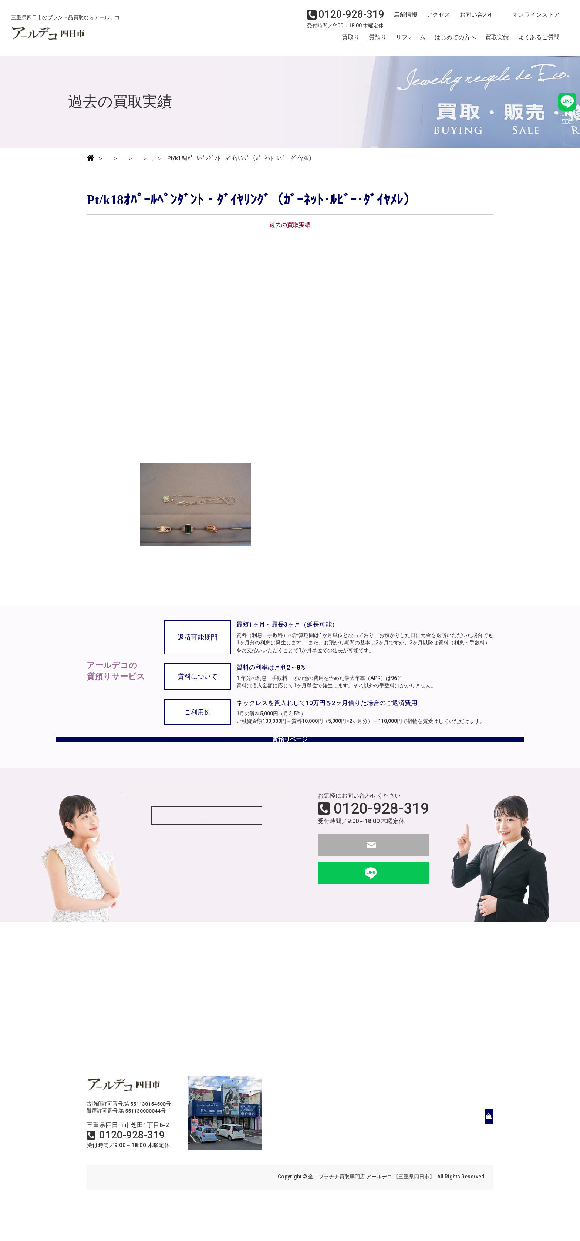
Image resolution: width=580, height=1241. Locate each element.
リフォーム (410, 42)
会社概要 (104, 1207)
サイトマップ (193, 1207)
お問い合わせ (471, 20)
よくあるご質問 (539, 42)
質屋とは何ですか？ (155, 869)
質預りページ (290, 762)
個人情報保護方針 (146, 1207)
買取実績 (497, 42)
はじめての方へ (455, 42)
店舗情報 (402, 20)
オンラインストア (528, 20)
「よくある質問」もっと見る (206, 899)
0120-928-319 (381, 838)
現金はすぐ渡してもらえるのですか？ (179, 849)
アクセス (434, 20)
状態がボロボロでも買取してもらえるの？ (185, 828)
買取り (351, 42)
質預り (378, 42)
